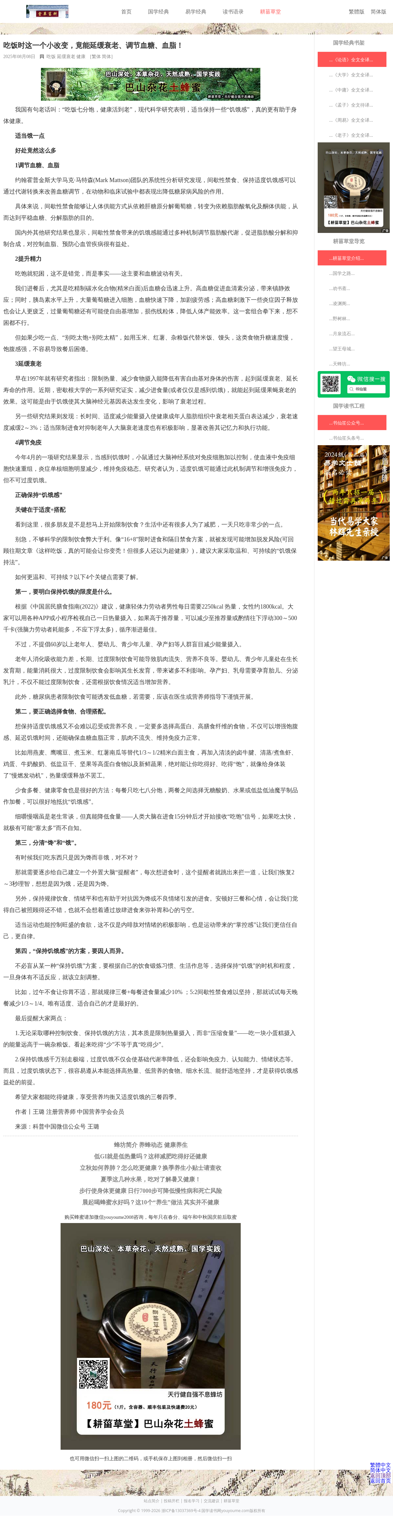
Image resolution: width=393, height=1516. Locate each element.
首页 (126, 11)
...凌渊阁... (339, 303)
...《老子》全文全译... (351, 135)
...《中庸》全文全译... (351, 90)
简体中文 (380, 1470)
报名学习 (191, 1501)
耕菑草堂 (270, 11)
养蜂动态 (150, 1145)
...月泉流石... (342, 333)
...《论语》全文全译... (351, 59)
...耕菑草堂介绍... (346, 258)
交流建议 (211, 1501)
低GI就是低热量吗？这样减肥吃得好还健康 (150, 1156)
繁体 (96, 56)
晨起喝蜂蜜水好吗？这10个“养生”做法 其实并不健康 (150, 1202)
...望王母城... (342, 348)
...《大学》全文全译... (351, 75)
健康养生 (176, 1145)
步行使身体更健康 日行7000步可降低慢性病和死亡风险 (150, 1191)
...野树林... (339, 318)
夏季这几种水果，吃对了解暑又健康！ (151, 1179)
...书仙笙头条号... (346, 438)
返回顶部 (380, 1475)
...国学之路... (342, 273)
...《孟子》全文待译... (351, 105)
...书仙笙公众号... (346, 423)
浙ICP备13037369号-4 (181, 1510)
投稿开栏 (171, 1501)
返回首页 (380, 1480)
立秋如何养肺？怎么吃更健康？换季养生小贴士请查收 (150, 1168)
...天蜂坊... (339, 364)
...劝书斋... (339, 288)
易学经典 (195, 11)
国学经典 (158, 11)
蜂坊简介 (126, 1145)
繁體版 (357, 11)
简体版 (378, 11)
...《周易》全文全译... (351, 120)
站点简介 (151, 1501)
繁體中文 (380, 1464)
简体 (106, 56)
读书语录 (233, 11)
